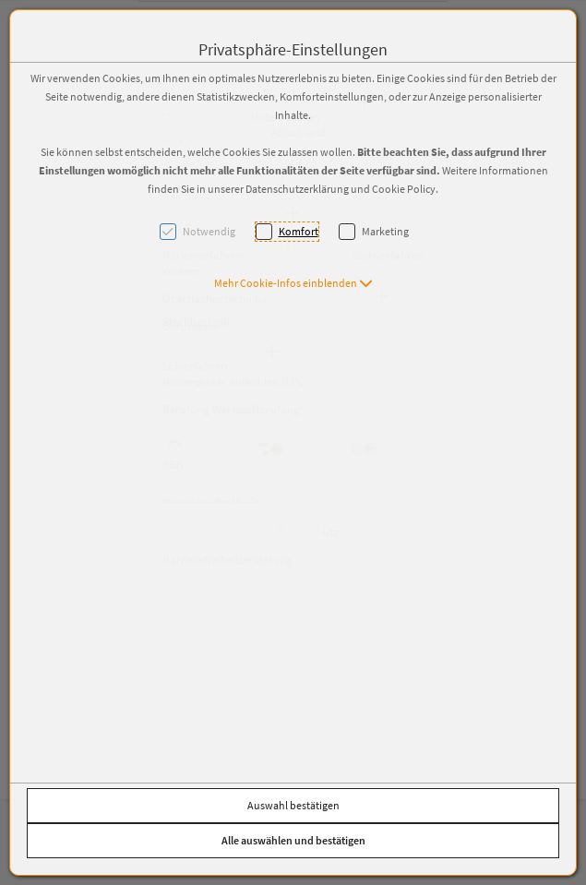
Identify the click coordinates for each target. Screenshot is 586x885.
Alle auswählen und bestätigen (293, 840)
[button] (293, 283)
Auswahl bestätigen (293, 805)
